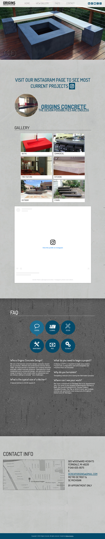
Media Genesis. (70, 536)
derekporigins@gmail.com (82, 474)
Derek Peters (36, 280)
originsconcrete (48, 280)
